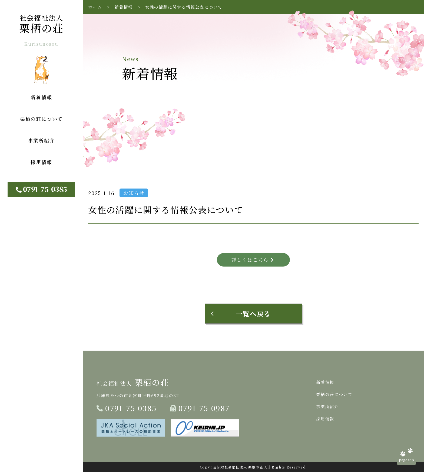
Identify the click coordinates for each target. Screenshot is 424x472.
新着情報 (123, 7)
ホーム (95, 7)
